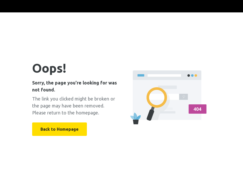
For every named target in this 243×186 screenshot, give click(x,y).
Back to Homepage (59, 129)
